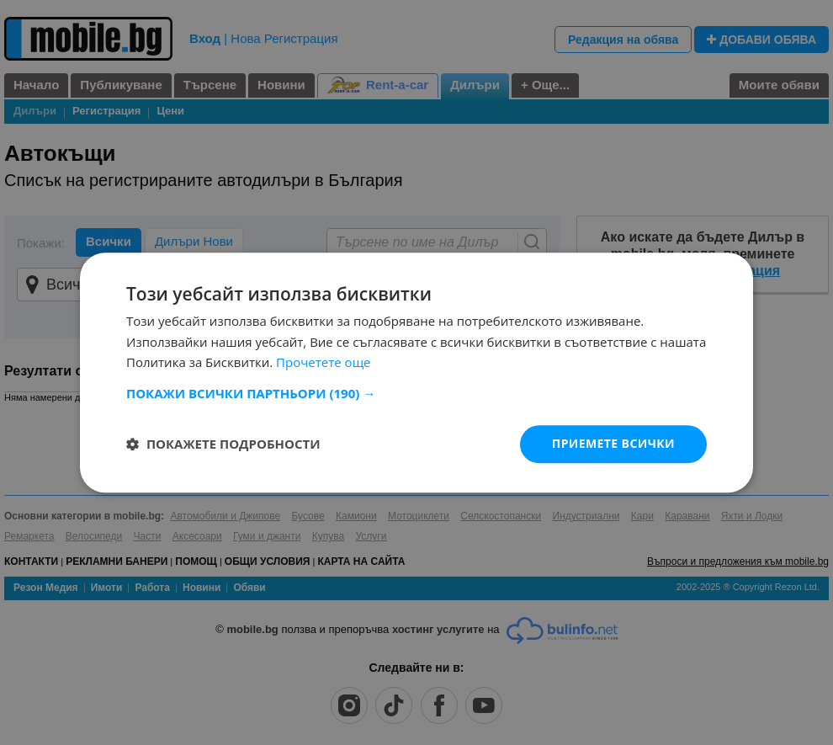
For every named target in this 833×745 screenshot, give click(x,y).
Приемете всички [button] (613, 443)
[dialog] (416, 372)
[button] (416, 393)
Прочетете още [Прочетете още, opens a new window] (323, 362)
